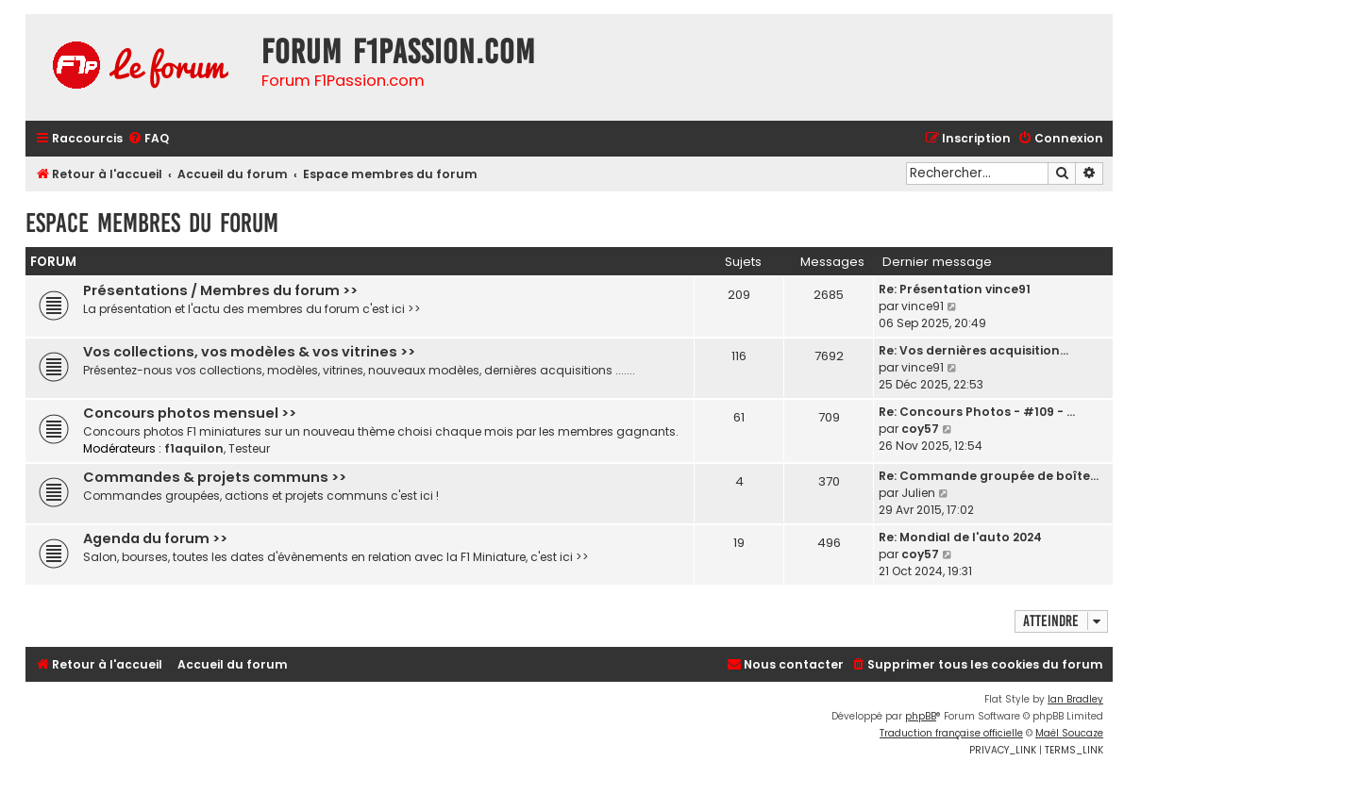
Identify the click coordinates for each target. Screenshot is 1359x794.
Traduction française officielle (951, 733)
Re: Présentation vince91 (955, 289)
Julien (918, 493)
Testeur (249, 448)
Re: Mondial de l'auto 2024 (960, 537)
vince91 (922, 306)
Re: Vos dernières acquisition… (973, 350)
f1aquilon (194, 448)
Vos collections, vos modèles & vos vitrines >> (249, 351)
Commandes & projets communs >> (214, 477)
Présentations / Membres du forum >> (220, 290)
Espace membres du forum (151, 223)
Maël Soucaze (1069, 733)
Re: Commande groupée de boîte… (989, 476)
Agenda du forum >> (155, 538)
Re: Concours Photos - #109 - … (977, 412)
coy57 (920, 429)
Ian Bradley (1075, 699)
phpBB (920, 716)
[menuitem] (148, 139)
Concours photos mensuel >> (189, 413)
